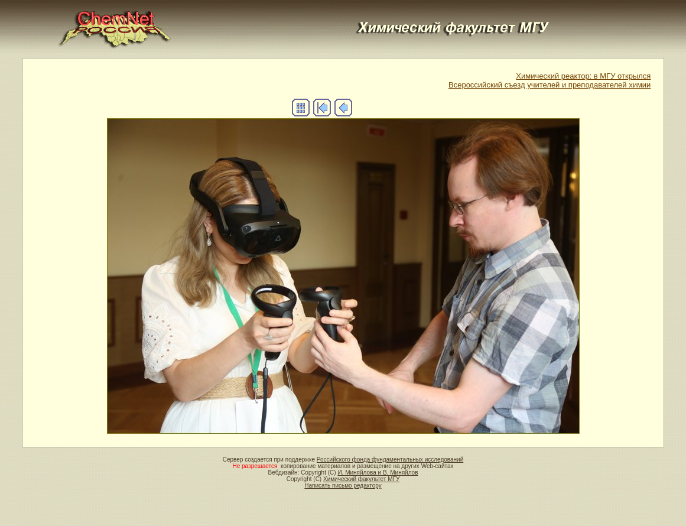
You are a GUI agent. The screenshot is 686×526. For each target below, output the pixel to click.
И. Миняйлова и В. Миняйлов (377, 472)
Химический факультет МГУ (361, 479)
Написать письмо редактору (342, 485)
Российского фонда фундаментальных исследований (390, 459)
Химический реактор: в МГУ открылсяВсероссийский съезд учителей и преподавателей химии (549, 80)
